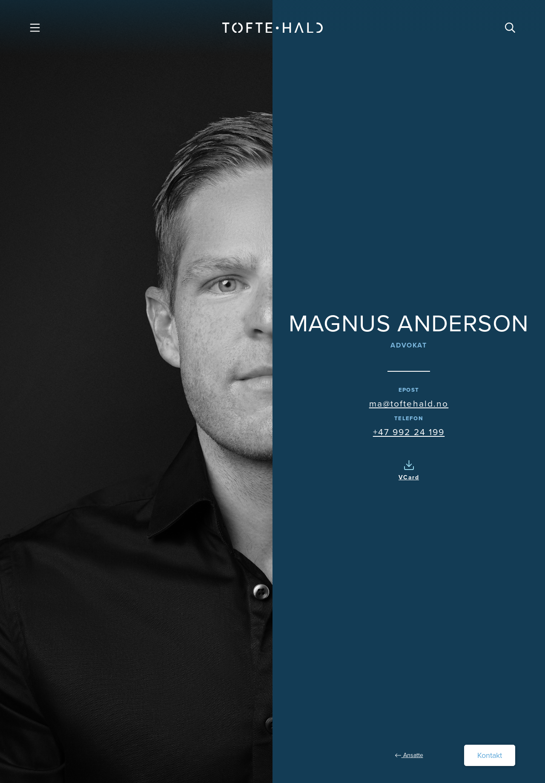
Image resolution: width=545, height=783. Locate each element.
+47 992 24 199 (409, 431)
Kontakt (489, 755)
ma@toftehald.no (409, 403)
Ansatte (409, 755)
